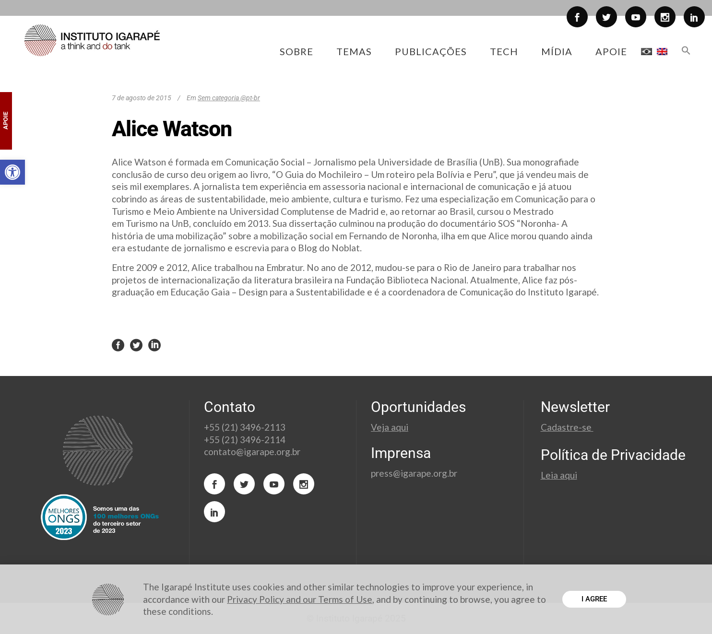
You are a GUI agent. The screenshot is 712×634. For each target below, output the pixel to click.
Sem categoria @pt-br (229, 98)
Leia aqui (559, 475)
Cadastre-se (567, 427)
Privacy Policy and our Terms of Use (299, 599)
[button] (12, 172)
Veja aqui (389, 427)
